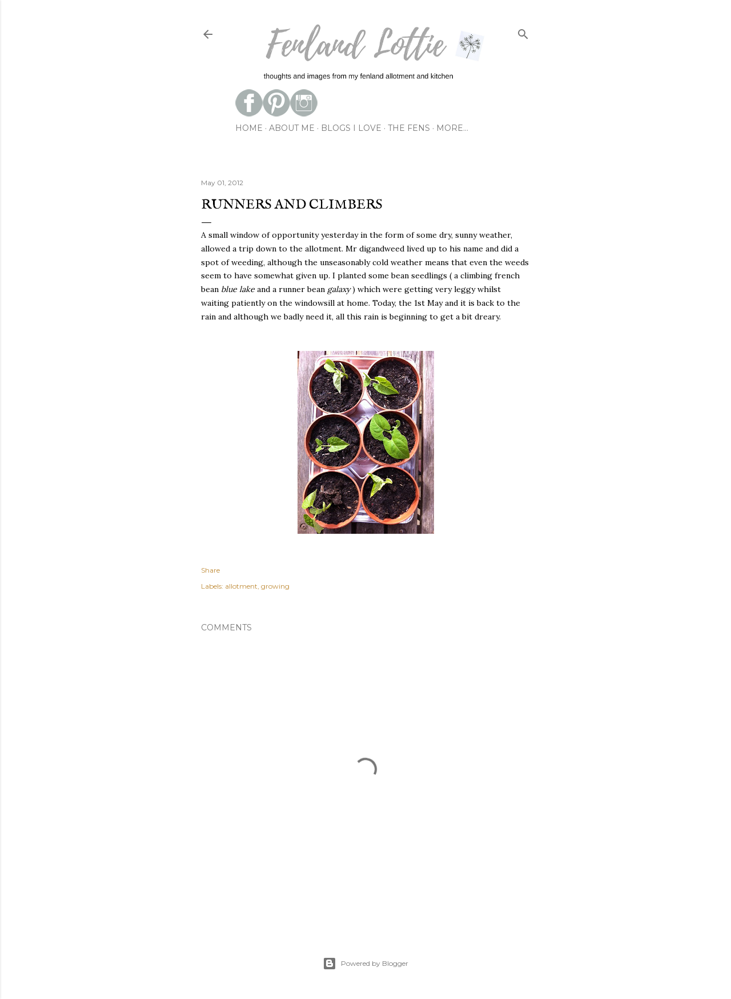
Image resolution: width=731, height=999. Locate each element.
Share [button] (210, 570)
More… (452, 128)
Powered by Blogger (365, 963)
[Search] (523, 32)
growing (275, 586)
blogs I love (351, 128)
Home (249, 128)
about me (292, 128)
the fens (409, 128)
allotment (241, 586)
